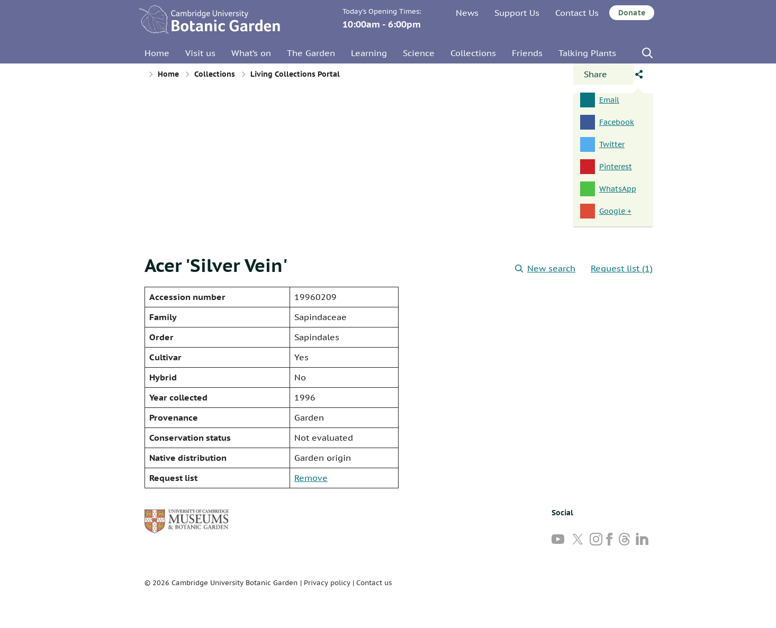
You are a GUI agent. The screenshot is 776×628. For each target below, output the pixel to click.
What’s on (251, 53)
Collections (473, 53)
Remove (311, 477)
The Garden (311, 53)
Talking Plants (587, 53)
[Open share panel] (603, 74)
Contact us (374, 582)
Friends (527, 53)
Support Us (516, 12)
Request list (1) (622, 268)
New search (545, 268)
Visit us (200, 53)
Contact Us (577, 12)
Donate (631, 12)
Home (157, 53)
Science (419, 53)
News (467, 12)
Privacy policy (327, 582)
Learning (369, 53)
